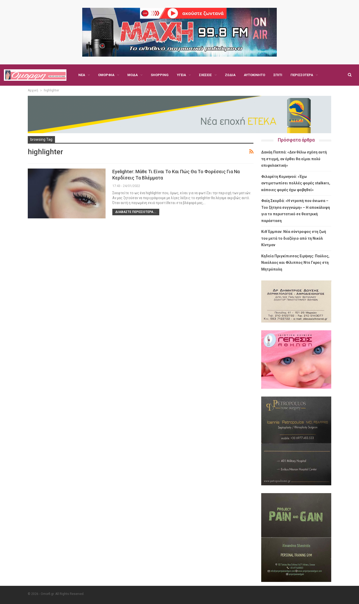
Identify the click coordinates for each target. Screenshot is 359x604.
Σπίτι (277, 75)
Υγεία (181, 75)
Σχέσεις (205, 75)
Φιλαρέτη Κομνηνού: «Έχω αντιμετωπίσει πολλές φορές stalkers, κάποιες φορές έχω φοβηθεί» (295, 183)
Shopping (160, 75)
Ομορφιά (106, 75)
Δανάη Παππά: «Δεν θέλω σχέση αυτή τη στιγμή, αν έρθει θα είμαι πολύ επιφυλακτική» (294, 158)
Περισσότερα (302, 75)
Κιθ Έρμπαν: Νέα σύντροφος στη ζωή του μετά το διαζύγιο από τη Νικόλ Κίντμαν (293, 238)
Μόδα (132, 75)
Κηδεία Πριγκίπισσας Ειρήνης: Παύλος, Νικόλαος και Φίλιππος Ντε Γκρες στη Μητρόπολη (295, 262)
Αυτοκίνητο (254, 75)
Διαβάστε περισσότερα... (135, 212)
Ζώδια (230, 75)
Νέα (81, 75)
